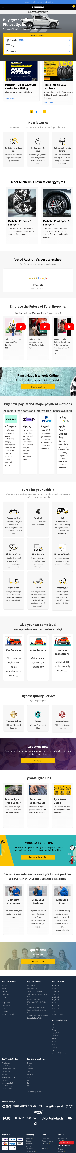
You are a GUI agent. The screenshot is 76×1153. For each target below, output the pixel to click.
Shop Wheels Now (38, 386)
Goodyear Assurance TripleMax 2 (37, 1015)
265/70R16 (55, 999)
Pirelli (4, 988)
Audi (53, 1044)
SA (28, 1088)
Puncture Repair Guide (37, 800)
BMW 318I (5, 1080)
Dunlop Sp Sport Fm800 (34, 1018)
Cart (74, 5)
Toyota (54, 1029)
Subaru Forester (7, 1088)
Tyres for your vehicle (38, 489)
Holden (54, 1047)
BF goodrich (6, 1002)
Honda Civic (6, 1065)
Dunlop (4, 1008)
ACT (28, 1085)
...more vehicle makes (59, 1052)
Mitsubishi (55, 1035)
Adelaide (30, 1074)
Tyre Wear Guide (60, 800)
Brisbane (30, 1068)
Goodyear (5, 1011)
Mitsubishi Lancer (7, 1085)
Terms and (30, 1147)
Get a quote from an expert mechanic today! (38, 628)
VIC (28, 1080)
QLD (28, 1082)
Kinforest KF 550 (32, 988)
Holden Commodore (8, 1068)
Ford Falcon (6, 1062)
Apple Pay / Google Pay (62, 431)
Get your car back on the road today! (38, 662)
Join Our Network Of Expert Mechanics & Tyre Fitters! (38, 878)
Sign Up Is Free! (62, 901)
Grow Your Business (38, 901)
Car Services (13, 650)
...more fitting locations (34, 1091)
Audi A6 (4, 1074)
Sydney (29, 1062)
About (29, 1138)
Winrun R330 (31, 985)
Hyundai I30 (6, 1071)
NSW (28, 1077)
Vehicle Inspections (62, 651)
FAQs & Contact (38, 961)
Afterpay (10, 426)
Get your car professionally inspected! (62, 665)
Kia (53, 1049)
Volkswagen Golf (7, 1082)
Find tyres (38, 760)
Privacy (31, 1151)
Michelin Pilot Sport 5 (34, 999)
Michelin (4, 996)
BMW (53, 1024)
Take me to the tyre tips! (38, 856)
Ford (53, 1027)
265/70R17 (55, 1002)
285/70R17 (55, 1008)
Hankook (5, 999)
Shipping (45, 1145)
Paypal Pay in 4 (45, 427)
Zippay (27, 426)
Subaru (54, 1041)
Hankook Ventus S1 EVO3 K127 (37, 1007)
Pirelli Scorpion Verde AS (35, 991)
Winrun (4, 985)
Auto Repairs (38, 650)
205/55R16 (55, 985)
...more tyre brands (8, 1014)
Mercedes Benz (57, 1032)
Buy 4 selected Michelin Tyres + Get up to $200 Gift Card (38, 2)
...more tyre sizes (57, 1014)
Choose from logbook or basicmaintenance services (13, 666)
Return (44, 1148)
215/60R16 (55, 988)
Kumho (4, 991)
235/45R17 (55, 991)
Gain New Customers (13, 901)
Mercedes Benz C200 (8, 1077)
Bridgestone (6, 994)
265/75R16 (55, 1005)
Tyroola (31, 1143)
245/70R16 (55, 994)
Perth (28, 1071)
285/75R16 (55, 1011)
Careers (28, 1140)
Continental (6, 1005)
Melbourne (30, 1065)
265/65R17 (55, 996)
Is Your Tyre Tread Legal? (13, 800)
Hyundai (54, 1038)
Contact (46, 1138)
